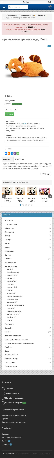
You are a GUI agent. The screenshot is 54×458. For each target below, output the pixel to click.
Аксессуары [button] (9, 251)
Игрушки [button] (6, 215)
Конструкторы (9, 362)
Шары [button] (6, 351)
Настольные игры (11, 359)
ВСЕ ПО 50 (8, 220)
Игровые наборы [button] (11, 355)
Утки (10, 290)
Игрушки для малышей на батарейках (19, 343)
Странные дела (10, 224)
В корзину (9, 114)
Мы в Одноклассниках (14, 398)
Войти (49, 2)
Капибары (11, 317)
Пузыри (7, 332)
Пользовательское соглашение (14, 422)
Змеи (9, 320)
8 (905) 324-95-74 (10, 393)
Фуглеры (7, 239)
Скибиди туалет (13, 314)
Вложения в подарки (12, 336)
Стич (10, 269)
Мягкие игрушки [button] (10, 266)
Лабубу (7, 236)
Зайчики (11, 278)
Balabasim (27, 2)
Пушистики (12, 302)
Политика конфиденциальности (14, 415)
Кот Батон (12, 275)
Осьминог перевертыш (15, 305)
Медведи (11, 281)
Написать (8, 389)
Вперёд (46, 174)
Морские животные (14, 296)
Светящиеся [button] (9, 324)
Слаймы (7, 259)
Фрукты (10, 284)
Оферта (5, 419)
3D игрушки (9, 228)
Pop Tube (8, 347)
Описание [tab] (7, 159)
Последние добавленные (11, 437)
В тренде (5, 434)
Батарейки (8, 328)
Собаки (11, 293)
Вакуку (7, 243)
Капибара (7, 444)
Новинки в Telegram (13, 403)
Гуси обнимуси (13, 272)
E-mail (8, 149)
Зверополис (9, 232)
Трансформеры (10, 366)
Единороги (12, 287)
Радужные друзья (14, 311)
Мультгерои (12, 299)
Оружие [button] (7, 255)
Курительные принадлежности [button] (16, 339)
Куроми (10, 308)
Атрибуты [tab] (19, 159)
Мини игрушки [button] (10, 262)
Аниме (7, 247)
